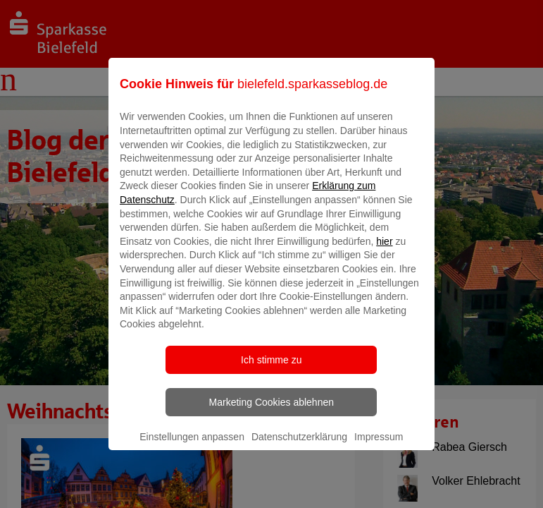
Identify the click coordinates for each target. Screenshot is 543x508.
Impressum (378, 446)
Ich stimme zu (271, 369)
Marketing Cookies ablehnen (271, 412)
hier (384, 251)
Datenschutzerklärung (299, 446)
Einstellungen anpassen (191, 446)
